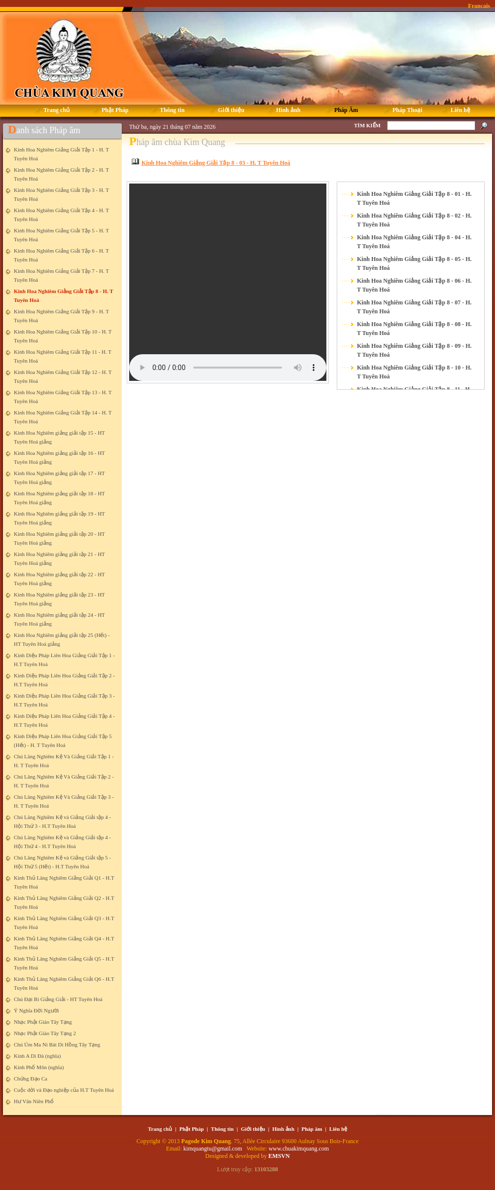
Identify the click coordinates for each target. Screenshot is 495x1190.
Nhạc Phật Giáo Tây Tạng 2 (45, 1033)
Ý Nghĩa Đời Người (36, 1010)
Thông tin (222, 1129)
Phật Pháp (191, 1129)
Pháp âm (312, 1129)
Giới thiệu (253, 1129)
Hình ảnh (283, 1129)
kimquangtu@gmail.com (213, 1148)
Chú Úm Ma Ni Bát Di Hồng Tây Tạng (57, 1044)
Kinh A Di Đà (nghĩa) (37, 1056)
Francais (479, 5)
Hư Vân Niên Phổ (34, 1101)
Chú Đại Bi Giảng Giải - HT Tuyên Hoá (58, 999)
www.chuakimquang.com (299, 1148)
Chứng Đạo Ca (30, 1078)
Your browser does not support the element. (227, 282)
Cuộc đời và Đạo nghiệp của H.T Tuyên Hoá (64, 1090)
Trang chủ (160, 1129)
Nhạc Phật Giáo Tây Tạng (43, 1022)
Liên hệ (338, 1129)
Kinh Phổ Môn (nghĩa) (39, 1067)
